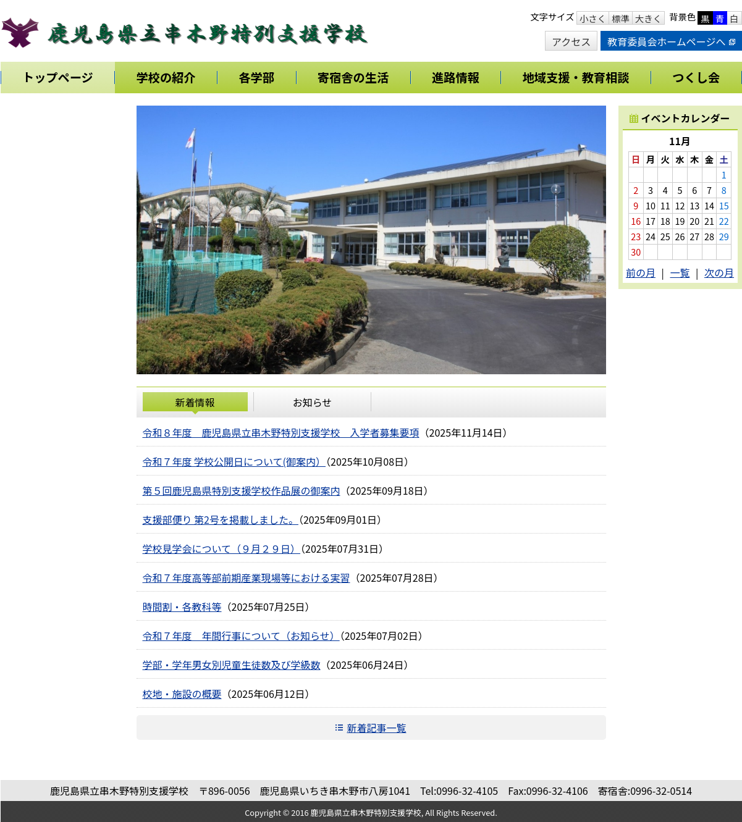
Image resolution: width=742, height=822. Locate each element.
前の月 (641, 272)
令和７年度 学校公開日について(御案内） (234, 461)
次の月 (719, 272)
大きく (648, 18)
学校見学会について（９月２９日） (222, 548)
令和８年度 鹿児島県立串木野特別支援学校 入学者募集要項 (281, 432)
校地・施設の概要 (182, 693)
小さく (593, 18)
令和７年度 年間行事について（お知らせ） (241, 635)
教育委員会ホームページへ (671, 41)
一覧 (679, 272)
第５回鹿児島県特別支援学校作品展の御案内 (241, 490)
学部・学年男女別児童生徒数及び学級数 (232, 664)
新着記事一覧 (376, 727)
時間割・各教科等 (182, 606)
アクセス (571, 41)
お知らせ (312, 402)
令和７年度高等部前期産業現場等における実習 (246, 577)
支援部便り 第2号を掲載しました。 (220, 519)
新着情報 (194, 402)
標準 (621, 18)
